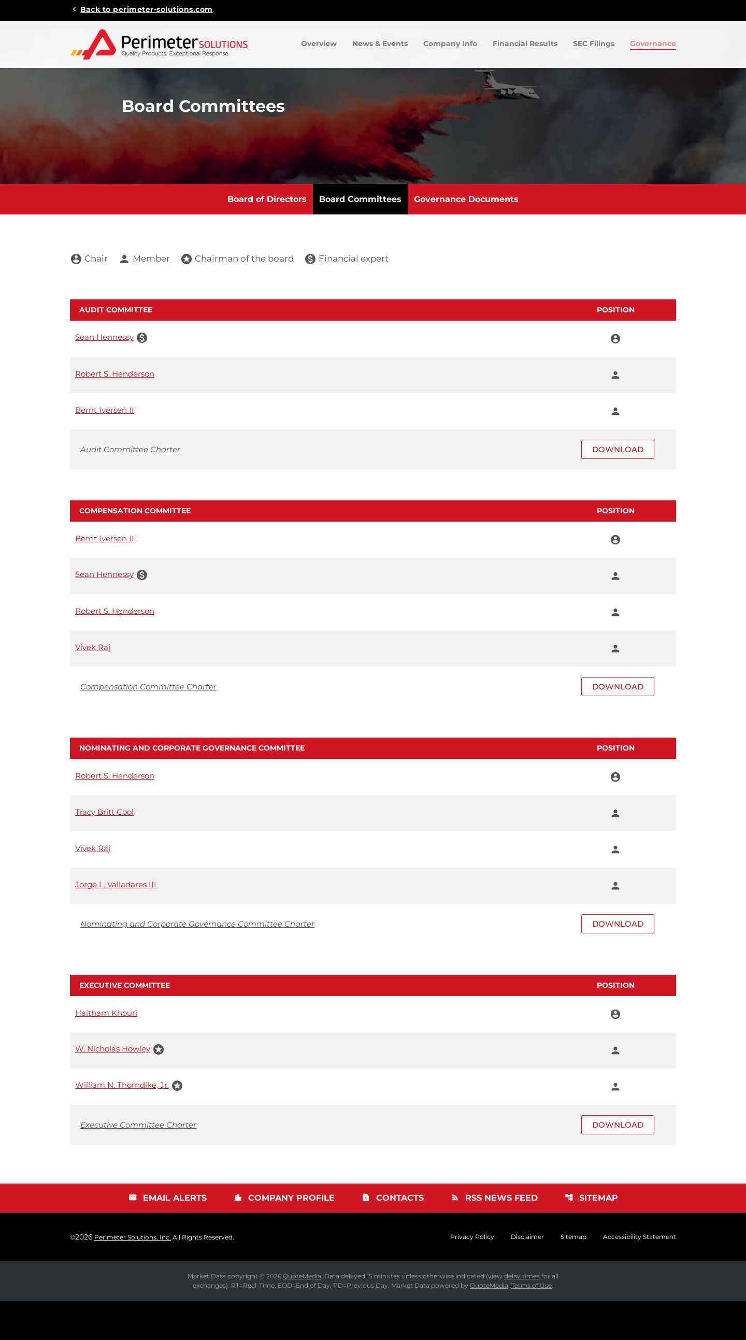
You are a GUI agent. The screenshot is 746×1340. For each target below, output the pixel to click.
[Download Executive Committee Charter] (373, 1164)
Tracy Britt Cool (104, 851)
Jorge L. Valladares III (115, 923)
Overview (319, 43)
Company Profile (283, 1237)
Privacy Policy (472, 1276)
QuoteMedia (302, 1315)
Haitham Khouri (106, 1052)
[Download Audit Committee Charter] (373, 488)
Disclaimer (527, 1276)
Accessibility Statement (639, 1276)
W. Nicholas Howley (112, 1088)
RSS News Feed (494, 1237)
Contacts (393, 1237)
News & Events (380, 43)
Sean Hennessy (104, 376)
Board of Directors (267, 238)
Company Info (450, 43)
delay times (522, 1315)
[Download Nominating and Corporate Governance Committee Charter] (373, 963)
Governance (653, 43)
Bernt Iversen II (104, 449)
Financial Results (525, 43)
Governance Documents (466, 238)
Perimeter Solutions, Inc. (132, 1276)
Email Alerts (166, 1237)
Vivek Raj (92, 686)
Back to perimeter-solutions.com (146, 9)
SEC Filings (593, 43)
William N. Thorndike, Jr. (122, 1124)
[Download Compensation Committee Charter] (373, 726)
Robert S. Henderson (114, 412)
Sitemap (592, 1237)
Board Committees (360, 238)
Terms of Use (531, 1325)
